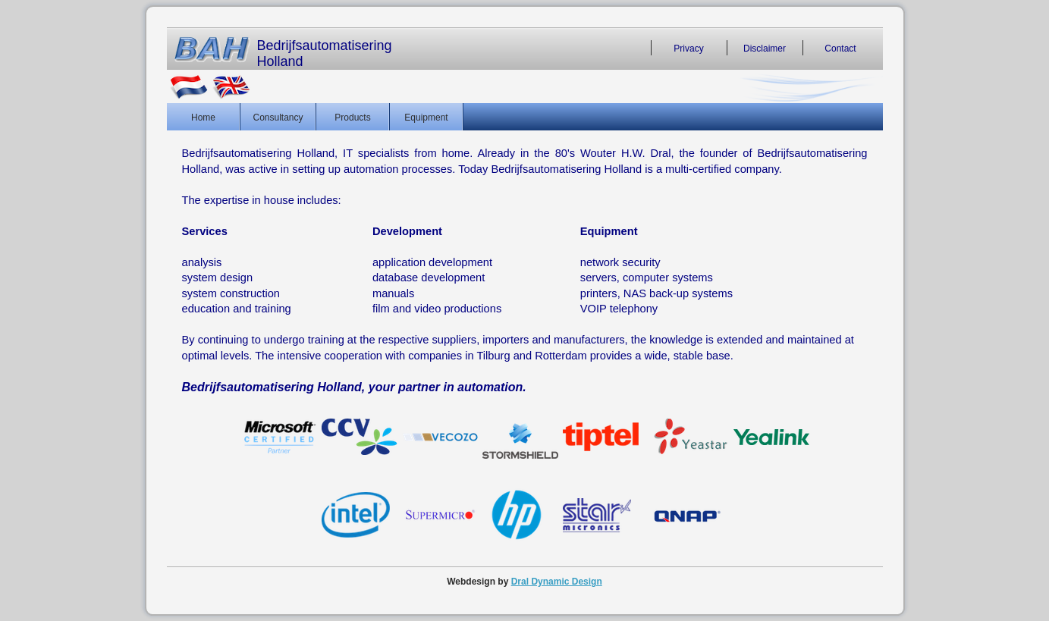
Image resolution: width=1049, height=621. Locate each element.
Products (352, 116)
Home (203, 116)
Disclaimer (764, 47)
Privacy (688, 47)
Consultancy (278, 116)
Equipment (426, 116)
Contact (840, 47)
